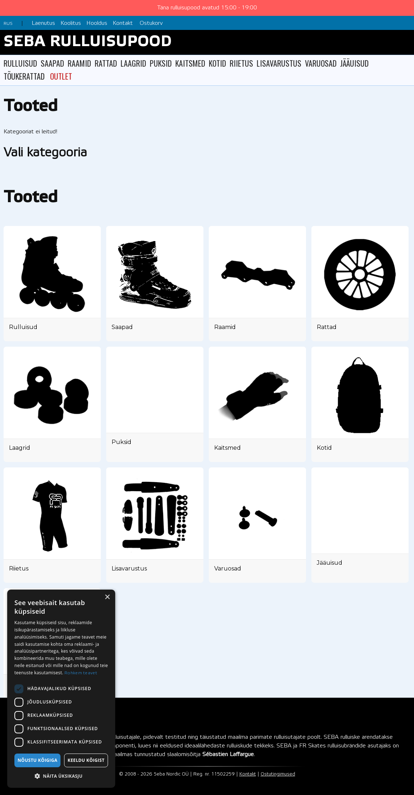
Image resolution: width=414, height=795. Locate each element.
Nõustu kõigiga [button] (38, 760)
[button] (61, 776)
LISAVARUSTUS (279, 63)
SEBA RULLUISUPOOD (88, 42)
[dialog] (61, 689)
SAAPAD (52, 63)
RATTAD (106, 63)
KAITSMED (190, 63)
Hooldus (96, 23)
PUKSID (161, 63)
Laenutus (43, 23)
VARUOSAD (321, 63)
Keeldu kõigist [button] (86, 760)
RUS (8, 24)
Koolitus (70, 23)
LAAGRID (133, 63)
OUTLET (61, 76)
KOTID (217, 63)
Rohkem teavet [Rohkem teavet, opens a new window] (80, 673)
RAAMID (79, 63)
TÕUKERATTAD (24, 76)
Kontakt (123, 23)
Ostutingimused (278, 774)
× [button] (107, 597)
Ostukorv (151, 23)
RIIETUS (241, 63)
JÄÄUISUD (354, 63)
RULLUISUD (20, 63)
